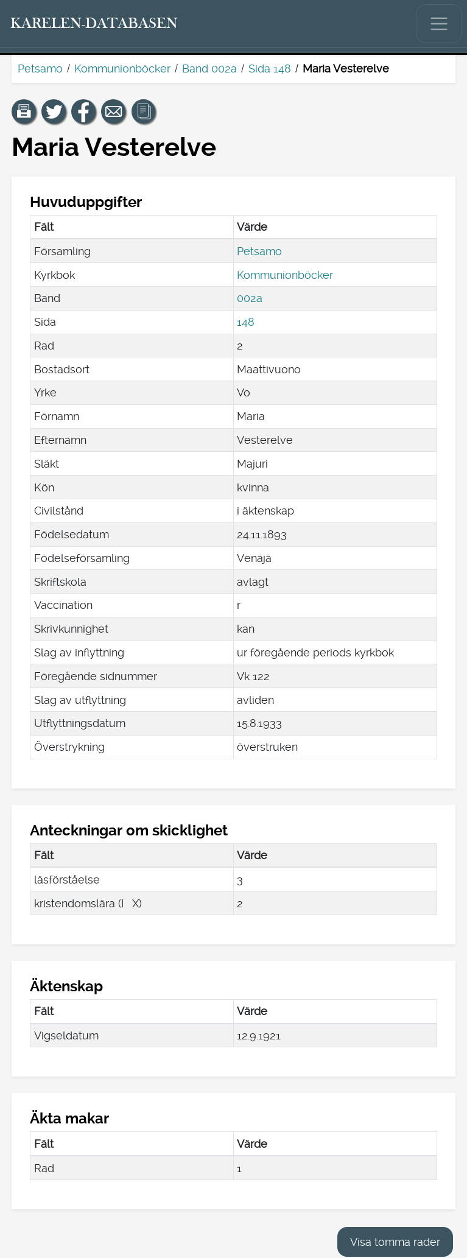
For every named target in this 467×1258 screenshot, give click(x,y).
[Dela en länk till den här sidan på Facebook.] (83, 111)
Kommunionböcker (122, 68)
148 (246, 321)
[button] (24, 111)
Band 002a (209, 68)
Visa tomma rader (395, 1241)
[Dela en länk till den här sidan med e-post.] (113, 111)
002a (249, 298)
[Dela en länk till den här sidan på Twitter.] (53, 111)
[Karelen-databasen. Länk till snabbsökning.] (94, 23)
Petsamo (40, 68)
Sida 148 (269, 68)
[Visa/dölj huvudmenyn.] (439, 23)
